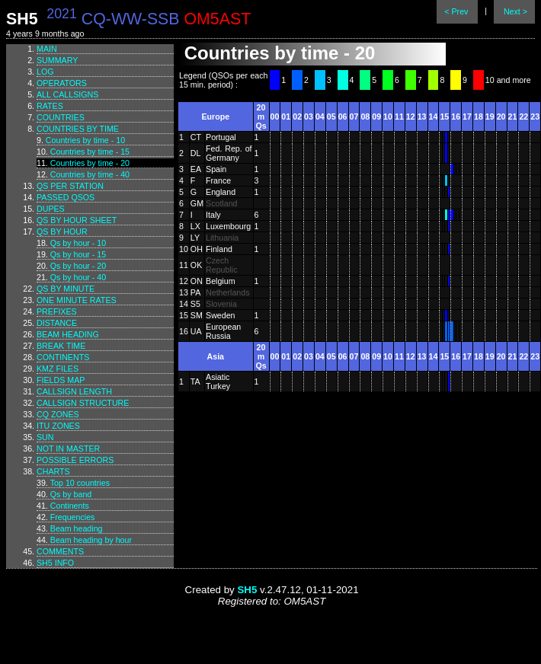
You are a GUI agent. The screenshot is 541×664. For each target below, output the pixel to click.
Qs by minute (65, 288)
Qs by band (71, 494)
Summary (57, 60)
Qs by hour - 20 (78, 265)
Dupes (51, 208)
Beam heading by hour (91, 539)
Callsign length (74, 391)
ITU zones (58, 425)
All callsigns (67, 94)
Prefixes (57, 311)
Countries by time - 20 (90, 163)
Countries (61, 117)
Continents (63, 357)
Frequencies (72, 517)
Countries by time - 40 (90, 174)
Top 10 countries (80, 482)
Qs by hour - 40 (78, 277)
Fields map (61, 380)
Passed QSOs (65, 197)
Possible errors (75, 459)
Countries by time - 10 (85, 140)
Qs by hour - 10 (78, 242)
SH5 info (55, 562)
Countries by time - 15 (90, 151)
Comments (60, 551)
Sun (45, 437)
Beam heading (68, 334)
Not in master (68, 448)
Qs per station (70, 185)
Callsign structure (83, 402)
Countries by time (78, 128)
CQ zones (58, 414)
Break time (61, 345)
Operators (62, 83)
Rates (50, 105)
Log (45, 71)
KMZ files (57, 368)
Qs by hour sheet (77, 220)
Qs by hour (62, 231)
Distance (57, 322)
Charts (53, 471)
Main (47, 48)
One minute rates (77, 300)
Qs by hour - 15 (78, 254)
